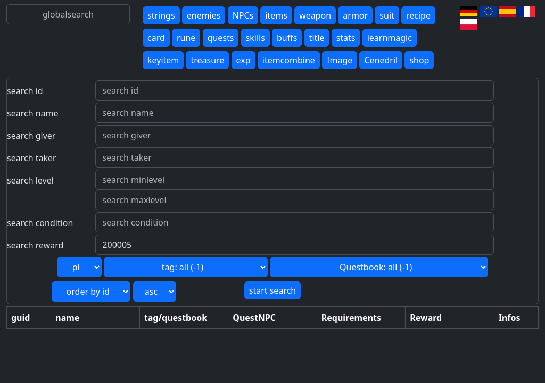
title (317, 38)
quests (221, 38)
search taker (31, 158)
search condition (40, 223)
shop (419, 60)
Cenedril (381, 60)
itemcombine (288, 60)
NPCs (243, 15)
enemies (204, 15)
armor (355, 15)
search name (33, 113)
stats (346, 38)
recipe (418, 15)
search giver (31, 135)
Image (339, 60)
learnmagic (389, 38)
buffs (287, 38)
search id (25, 91)
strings (161, 15)
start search (272, 290)
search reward (35, 245)
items (276, 15)
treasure (207, 60)
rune (186, 38)
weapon (315, 15)
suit (386, 15)
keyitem (163, 60)
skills (255, 38)
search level (30, 180)
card (156, 38)
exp (243, 60)
